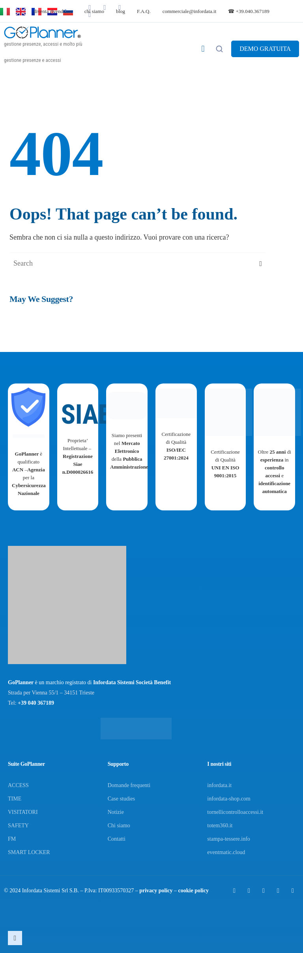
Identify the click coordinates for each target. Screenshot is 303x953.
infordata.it (219, 785)
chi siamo (94, 11)
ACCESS (18, 785)
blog (120, 11)
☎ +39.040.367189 (248, 11)
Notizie (116, 812)
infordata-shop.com (228, 799)
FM (12, 839)
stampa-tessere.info (228, 839)
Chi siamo (119, 825)
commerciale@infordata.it (190, 11)
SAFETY (18, 825)
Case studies (121, 799)
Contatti (116, 839)
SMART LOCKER (29, 852)
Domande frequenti (129, 785)
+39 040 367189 (36, 703)
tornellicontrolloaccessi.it (235, 812)
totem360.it (219, 825)
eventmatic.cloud (226, 852)
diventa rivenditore (53, 11)
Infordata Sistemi (41, 890)
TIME (14, 799)
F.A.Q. (144, 11)
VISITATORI (23, 812)
